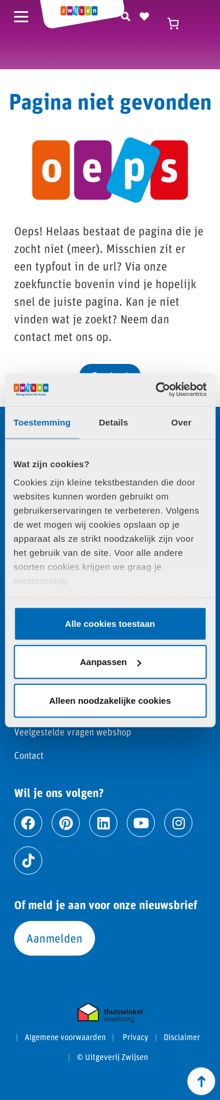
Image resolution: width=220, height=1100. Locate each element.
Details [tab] (113, 422)
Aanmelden (54, 938)
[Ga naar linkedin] (103, 823)
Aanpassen (110, 662)
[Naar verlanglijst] (144, 14)
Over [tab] (181, 422)
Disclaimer (182, 1037)
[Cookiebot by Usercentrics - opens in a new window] (157, 389)
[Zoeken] (125, 14)
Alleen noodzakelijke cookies (110, 700)
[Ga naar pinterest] (66, 823)
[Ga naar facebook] (28, 823)
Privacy (135, 1037)
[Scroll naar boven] (201, 1081)
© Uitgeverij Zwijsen (112, 1057)
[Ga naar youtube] (141, 823)
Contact (28, 755)
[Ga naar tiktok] (28, 860)
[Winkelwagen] (178, 23)
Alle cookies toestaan (110, 623)
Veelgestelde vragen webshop (72, 732)
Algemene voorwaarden (65, 1037)
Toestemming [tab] (42, 422)
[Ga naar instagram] (178, 823)
